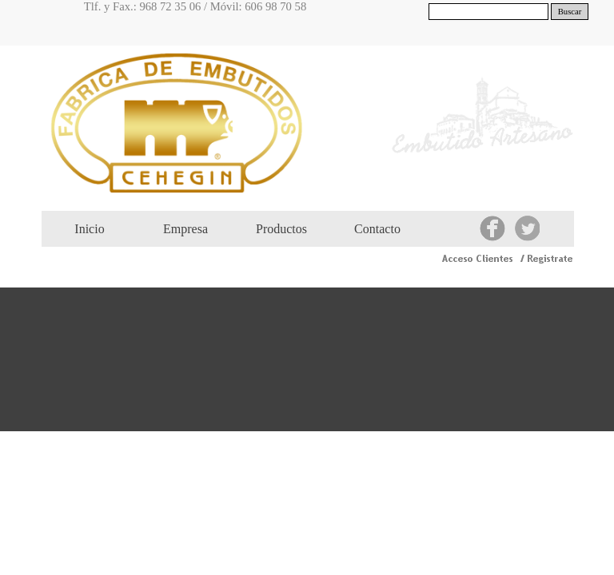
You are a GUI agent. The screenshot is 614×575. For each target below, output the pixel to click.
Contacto (377, 229)
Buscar (570, 11)
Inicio (89, 229)
